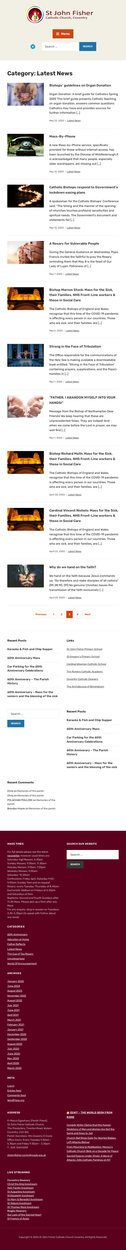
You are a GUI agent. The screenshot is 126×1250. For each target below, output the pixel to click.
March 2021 (14, 1019)
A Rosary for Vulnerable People (74, 244)
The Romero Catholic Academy (85, 671)
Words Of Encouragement (22, 963)
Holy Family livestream (20, 1187)
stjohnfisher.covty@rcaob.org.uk (26, 1155)
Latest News (74, 120)
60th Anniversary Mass (23, 658)
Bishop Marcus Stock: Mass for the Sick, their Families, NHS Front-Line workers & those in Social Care (82, 295)
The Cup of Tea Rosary (20, 953)
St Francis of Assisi (18, 1218)
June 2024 (13, 986)
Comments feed (16, 1095)
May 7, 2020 (55, 274)
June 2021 (13, 1010)
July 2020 (13, 1048)
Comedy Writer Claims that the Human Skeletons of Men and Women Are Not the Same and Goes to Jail (90, 1129)
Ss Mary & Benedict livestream (25, 1199)
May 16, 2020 (56, 171)
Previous (41, 614)
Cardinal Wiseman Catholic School (86, 664)
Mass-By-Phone (62, 136)
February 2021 (15, 1024)
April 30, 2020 (57, 494)
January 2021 (15, 1029)
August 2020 (14, 1044)
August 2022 (14, 1000)
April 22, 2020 (57, 551)
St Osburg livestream (19, 1203)
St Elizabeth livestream (20, 1195)
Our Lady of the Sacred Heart (24, 1214)
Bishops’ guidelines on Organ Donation (80, 85)
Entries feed (14, 1090)
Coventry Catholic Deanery (82, 679)
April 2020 (13, 1063)
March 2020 (14, 1068)
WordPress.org (15, 1100)
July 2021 (13, 1005)
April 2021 (13, 1015)
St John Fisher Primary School (84, 649)
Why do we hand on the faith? (73, 567)
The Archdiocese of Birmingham (85, 686)
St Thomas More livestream (23, 1207)
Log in (10, 1085)
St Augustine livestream (21, 1191)
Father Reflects (16, 944)
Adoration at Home (18, 939)
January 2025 (15, 981)
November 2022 (16, 995)
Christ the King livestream (22, 1184)
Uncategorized (15, 958)
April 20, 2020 (57, 597)
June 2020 (13, 1053)
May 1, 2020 (55, 381)
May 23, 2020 (56, 120)
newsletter (13, 855)
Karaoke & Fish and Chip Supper (30, 649)
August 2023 (14, 990)
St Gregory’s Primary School (83, 656)
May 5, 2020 (56, 330)
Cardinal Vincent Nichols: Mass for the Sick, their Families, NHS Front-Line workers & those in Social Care (84, 515)
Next (88, 614)
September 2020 (17, 1039)
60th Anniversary (17, 934)
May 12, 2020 (56, 227)
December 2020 (16, 1034)
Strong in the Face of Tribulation (75, 346)
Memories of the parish (30, 791)
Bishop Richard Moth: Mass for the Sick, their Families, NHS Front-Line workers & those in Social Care (82, 459)
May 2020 (13, 1058)
